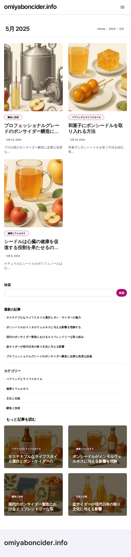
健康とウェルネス (16, 233)
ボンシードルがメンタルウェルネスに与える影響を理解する (43, 327)
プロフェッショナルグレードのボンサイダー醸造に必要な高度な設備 (31, 131)
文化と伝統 (13, 398)
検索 (7, 285)
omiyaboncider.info (30, 6)
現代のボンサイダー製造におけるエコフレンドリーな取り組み (45, 337)
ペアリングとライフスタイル (86, 117)
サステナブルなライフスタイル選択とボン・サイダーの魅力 (43, 317)
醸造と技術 (13, 117)
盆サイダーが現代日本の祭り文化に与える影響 (35, 346)
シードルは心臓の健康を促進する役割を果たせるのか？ (31, 247)
